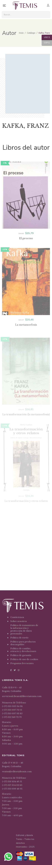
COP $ (46, 43)
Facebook (11, 670)
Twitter (15, 670)
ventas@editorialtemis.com (17, 771)
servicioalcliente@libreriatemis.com (21, 696)
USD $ (46, 37)
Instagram (18, 670)
